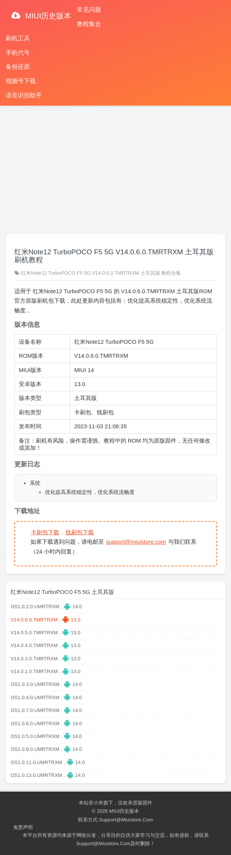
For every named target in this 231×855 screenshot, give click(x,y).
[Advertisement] (115, 166)
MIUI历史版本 (47, 16)
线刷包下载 (80, 532)
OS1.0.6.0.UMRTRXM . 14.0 (46, 723)
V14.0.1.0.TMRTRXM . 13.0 (45, 671)
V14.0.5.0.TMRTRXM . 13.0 (45, 632)
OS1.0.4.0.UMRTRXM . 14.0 (46, 697)
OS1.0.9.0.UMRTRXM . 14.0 (46, 749)
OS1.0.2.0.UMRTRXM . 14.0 (46, 606)
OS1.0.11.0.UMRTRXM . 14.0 (48, 762)
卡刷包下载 (45, 532)
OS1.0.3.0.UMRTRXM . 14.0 (46, 684)
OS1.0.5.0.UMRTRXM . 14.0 (46, 736)
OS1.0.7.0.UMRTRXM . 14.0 (46, 710)
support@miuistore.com (136, 541)
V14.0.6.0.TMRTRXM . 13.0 (45, 620)
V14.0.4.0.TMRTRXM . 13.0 (45, 645)
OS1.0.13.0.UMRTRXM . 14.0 (48, 775)
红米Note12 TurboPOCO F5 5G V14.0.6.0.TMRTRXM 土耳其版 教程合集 (101, 273)
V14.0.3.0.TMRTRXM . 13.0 (45, 658)
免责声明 (23, 827)
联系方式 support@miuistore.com (115, 820)
